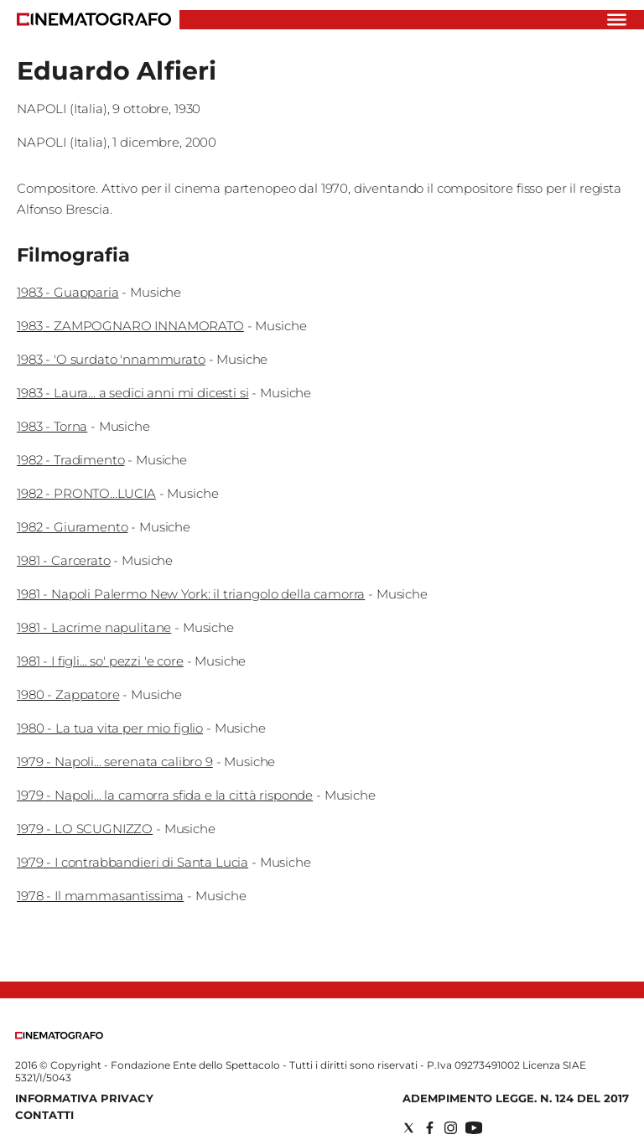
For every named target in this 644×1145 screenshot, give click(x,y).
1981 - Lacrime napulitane (94, 627)
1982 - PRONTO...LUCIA (86, 493)
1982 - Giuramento (72, 527)
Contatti (44, 1115)
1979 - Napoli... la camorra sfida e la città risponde (165, 795)
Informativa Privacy (84, 1098)
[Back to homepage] (59, 1035)
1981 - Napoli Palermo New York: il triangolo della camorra (191, 594)
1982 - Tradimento (70, 460)
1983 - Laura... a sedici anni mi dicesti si (133, 393)
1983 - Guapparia (68, 292)
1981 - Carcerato (64, 560)
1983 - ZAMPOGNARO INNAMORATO (130, 326)
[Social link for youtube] (473, 1128)
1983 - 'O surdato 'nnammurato (111, 359)
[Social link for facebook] (429, 1128)
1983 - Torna (52, 426)
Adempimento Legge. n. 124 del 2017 (515, 1098)
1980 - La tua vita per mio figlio (110, 728)
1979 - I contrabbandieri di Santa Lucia (132, 862)
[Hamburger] (616, 19)
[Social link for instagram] (450, 1128)
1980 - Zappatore (68, 694)
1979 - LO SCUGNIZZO (85, 829)
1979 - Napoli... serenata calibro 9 (115, 761)
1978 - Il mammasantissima (100, 896)
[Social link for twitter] (408, 1128)
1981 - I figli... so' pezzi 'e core (100, 661)
